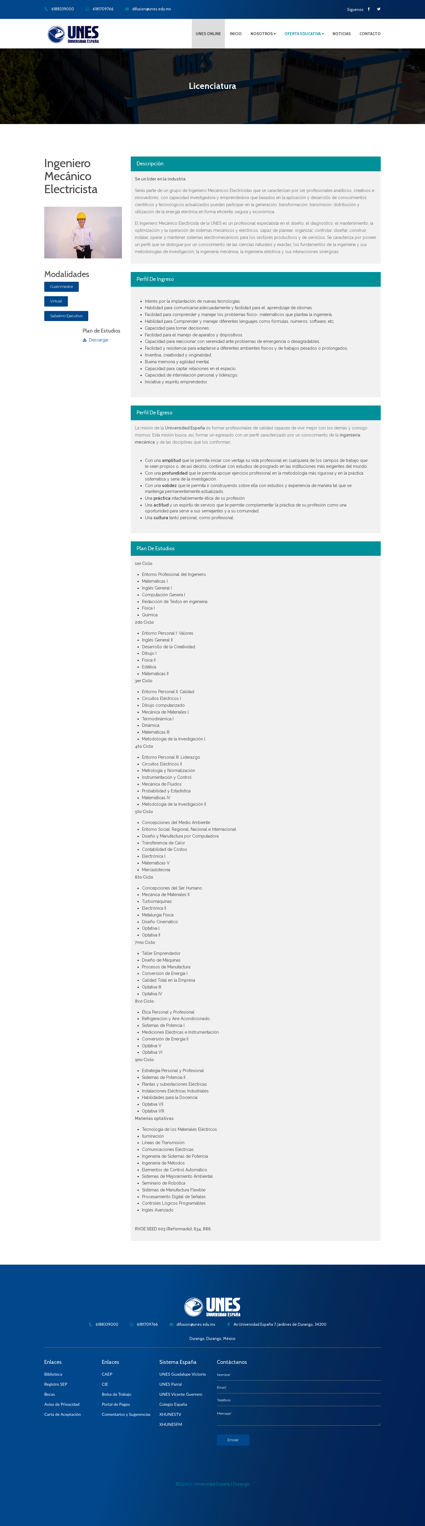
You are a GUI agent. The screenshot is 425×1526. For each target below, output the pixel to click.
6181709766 (100, 8)
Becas (49, 1394)
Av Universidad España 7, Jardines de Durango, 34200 (276, 1324)
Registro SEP (55, 1384)
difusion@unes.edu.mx (148, 8)
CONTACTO (370, 33)
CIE (105, 1384)
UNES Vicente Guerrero (180, 1394)
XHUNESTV (170, 1414)
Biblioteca (53, 1374)
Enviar (233, 1440)
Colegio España (173, 1404)
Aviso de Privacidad (61, 1404)
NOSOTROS (263, 33)
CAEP (107, 1374)
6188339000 (59, 8)
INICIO (236, 33)
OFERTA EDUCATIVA (304, 33)
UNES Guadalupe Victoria (182, 1374)
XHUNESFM (170, 1424)
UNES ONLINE (208, 33)
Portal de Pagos (116, 1404)
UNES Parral (170, 1384)
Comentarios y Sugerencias (126, 1414)
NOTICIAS (342, 33)
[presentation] (262, 1457)
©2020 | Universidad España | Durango (213, 1484)
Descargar (96, 340)
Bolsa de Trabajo (116, 1394)
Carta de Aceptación (62, 1414)
